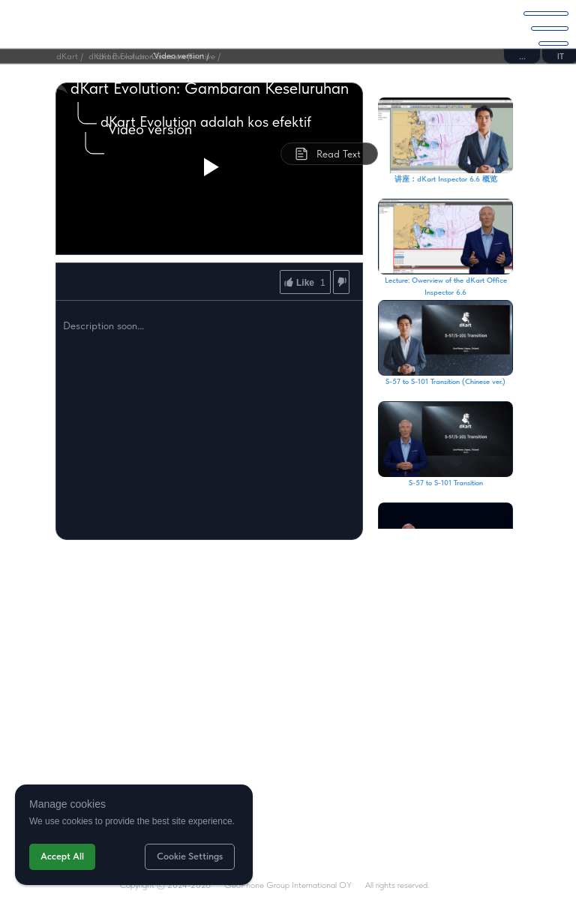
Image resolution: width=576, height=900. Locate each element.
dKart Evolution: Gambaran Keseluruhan (209, 88)
